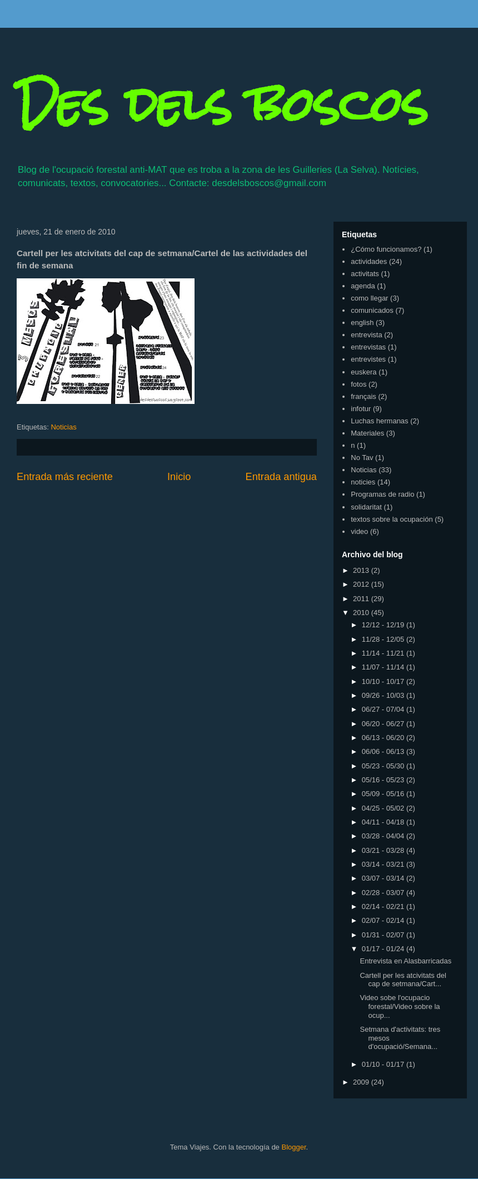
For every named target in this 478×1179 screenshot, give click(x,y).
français (363, 396)
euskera (363, 372)
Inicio (179, 476)
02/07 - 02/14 (384, 920)
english (362, 322)
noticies (363, 482)
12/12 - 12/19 (384, 625)
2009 (362, 1082)
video (359, 531)
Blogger (293, 1147)
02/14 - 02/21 (384, 906)
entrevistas (368, 347)
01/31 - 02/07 (384, 935)
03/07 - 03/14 (384, 878)
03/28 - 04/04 (384, 836)
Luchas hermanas (379, 421)
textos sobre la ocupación (391, 519)
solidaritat (366, 507)
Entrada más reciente (65, 476)
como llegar (369, 298)
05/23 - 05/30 (384, 766)
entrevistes (368, 359)
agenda (363, 286)
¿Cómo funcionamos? (386, 249)
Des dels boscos (222, 104)
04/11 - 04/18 (384, 822)
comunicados (372, 310)
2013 (362, 570)
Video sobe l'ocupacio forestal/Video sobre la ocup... (400, 1006)
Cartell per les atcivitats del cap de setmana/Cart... (403, 979)
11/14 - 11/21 (384, 653)
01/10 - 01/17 (384, 1064)
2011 (362, 599)
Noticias (63, 427)
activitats (365, 273)
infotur (361, 408)
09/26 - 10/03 (384, 695)
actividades (369, 261)
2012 (362, 584)
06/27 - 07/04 (384, 709)
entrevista (366, 335)
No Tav (362, 457)
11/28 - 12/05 (384, 639)
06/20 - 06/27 (384, 724)
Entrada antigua (281, 476)
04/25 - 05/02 (384, 808)
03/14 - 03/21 (384, 864)
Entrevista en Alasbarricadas (405, 961)
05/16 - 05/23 (384, 780)
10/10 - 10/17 (384, 681)
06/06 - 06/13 (384, 751)
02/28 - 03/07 (384, 892)
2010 (362, 612)
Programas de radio (382, 494)
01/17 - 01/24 (384, 949)
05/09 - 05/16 (384, 794)
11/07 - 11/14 (384, 667)
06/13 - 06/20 (384, 737)
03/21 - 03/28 (384, 850)
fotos (358, 384)
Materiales (367, 433)
